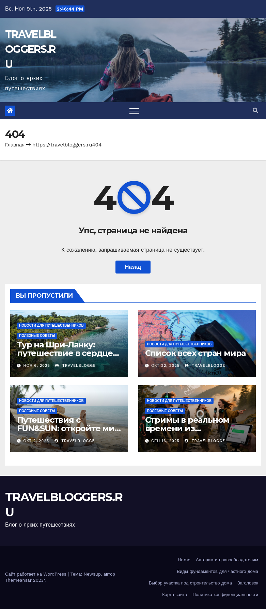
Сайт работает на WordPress (36, 574)
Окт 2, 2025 (36, 441)
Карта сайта (174, 594)
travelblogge (75, 365)
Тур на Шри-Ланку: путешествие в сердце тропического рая (65, 353)
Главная (15, 145)
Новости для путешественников (51, 325)
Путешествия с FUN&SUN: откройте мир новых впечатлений (68, 428)
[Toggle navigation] (134, 110)
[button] (255, 110)
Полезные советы (37, 336)
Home (184, 559)
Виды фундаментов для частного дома (217, 571)
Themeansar (18, 580)
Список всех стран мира (195, 353)
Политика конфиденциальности (225, 594)
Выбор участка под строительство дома (190, 582)
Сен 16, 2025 (165, 441)
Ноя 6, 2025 (37, 365)
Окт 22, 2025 (165, 365)
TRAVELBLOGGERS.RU (30, 49)
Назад (133, 267)
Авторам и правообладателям (227, 559)
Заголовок (247, 582)
